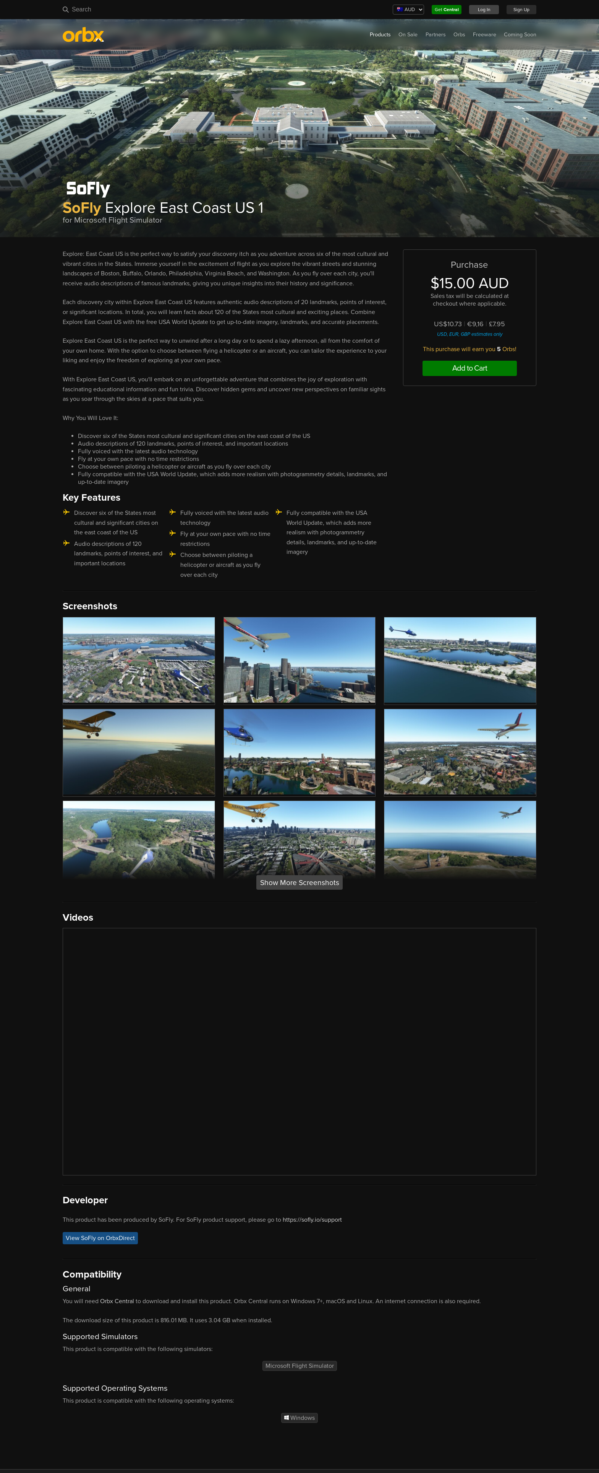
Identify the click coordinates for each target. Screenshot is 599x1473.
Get (447, 9)
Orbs (459, 34)
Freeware (484, 34)
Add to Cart (469, 368)
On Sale (408, 34)
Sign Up (521, 9)
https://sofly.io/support (312, 1220)
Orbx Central (117, 1301)
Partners (436, 34)
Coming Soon (520, 34)
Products (380, 34)
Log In (484, 9)
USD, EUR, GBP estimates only (469, 334)
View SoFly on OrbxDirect (100, 1238)
